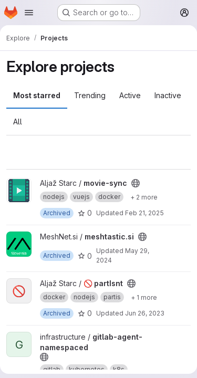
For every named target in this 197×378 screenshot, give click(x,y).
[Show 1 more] (144, 297)
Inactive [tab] (167, 95)
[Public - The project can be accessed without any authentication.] (135, 183)
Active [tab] (130, 95)
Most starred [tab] (36, 95)
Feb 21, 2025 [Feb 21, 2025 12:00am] (144, 213)
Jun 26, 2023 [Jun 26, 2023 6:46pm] (144, 313)
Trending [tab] (90, 95)
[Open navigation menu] (28, 12)
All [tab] (17, 121)
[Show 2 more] (144, 197)
